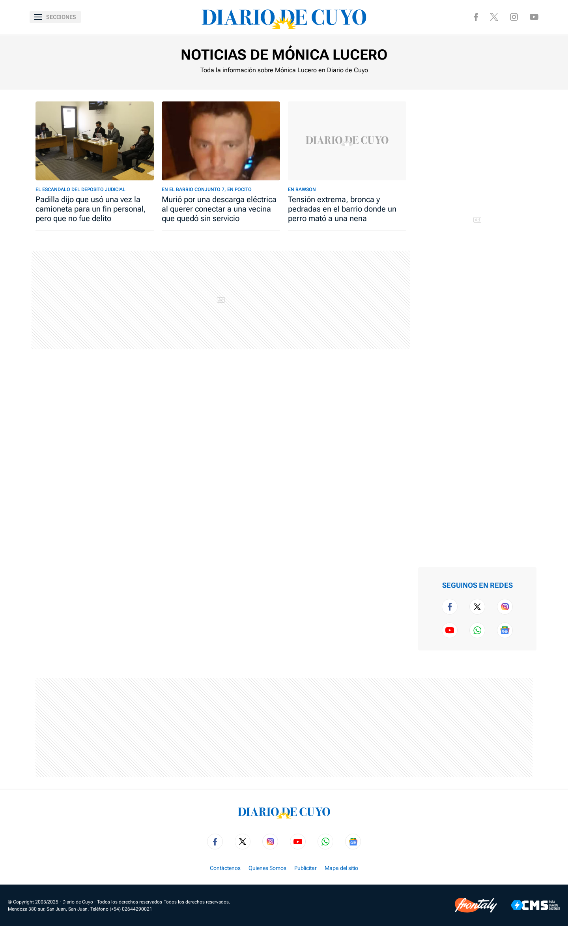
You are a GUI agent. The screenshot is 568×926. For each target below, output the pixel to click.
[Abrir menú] (55, 17)
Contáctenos (225, 868)
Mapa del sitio (341, 868)
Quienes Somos (267, 868)
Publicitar (305, 868)
